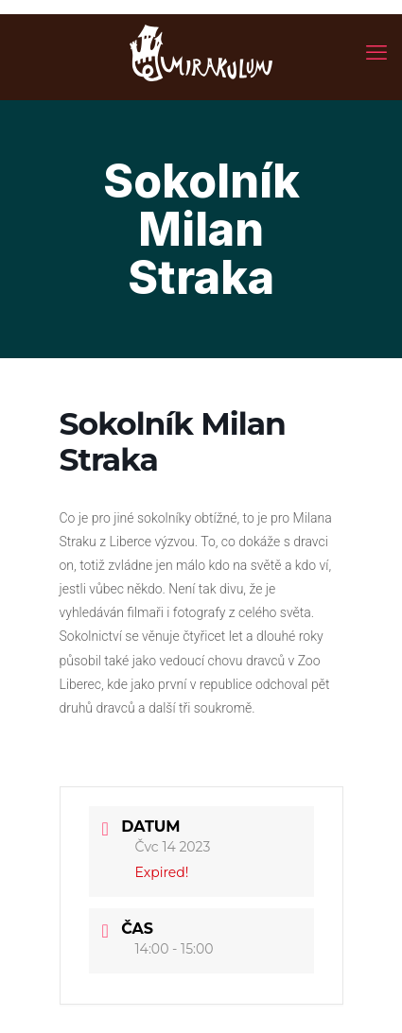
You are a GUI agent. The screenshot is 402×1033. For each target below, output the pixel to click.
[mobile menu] (376, 52)
